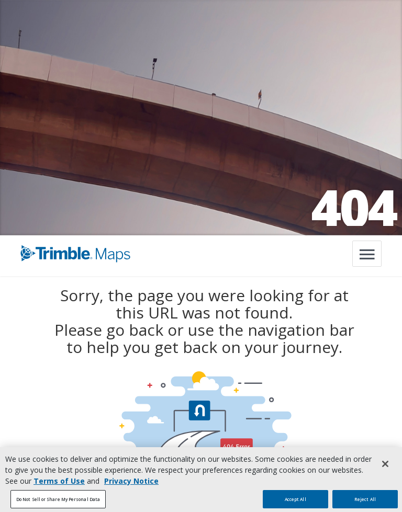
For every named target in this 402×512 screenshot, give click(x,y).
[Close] (385, 468)
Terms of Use (59, 486)
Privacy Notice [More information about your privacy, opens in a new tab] (131, 486)
